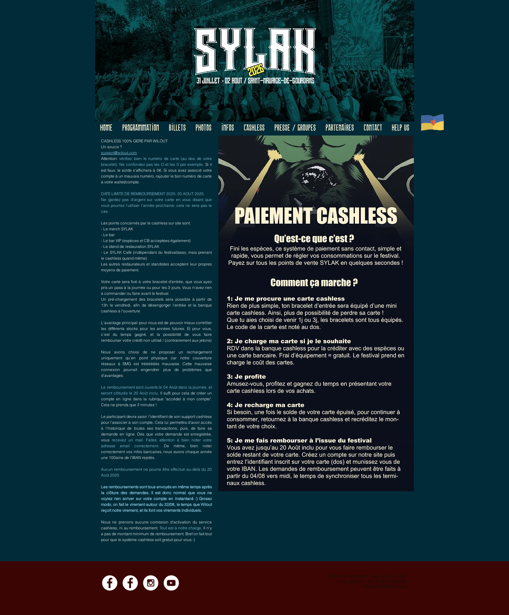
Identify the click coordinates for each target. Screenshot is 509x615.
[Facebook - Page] (109, 583)
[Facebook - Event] (130, 583)
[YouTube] (171, 583)
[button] (140, 128)
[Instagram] (150, 583)
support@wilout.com (119, 152)
